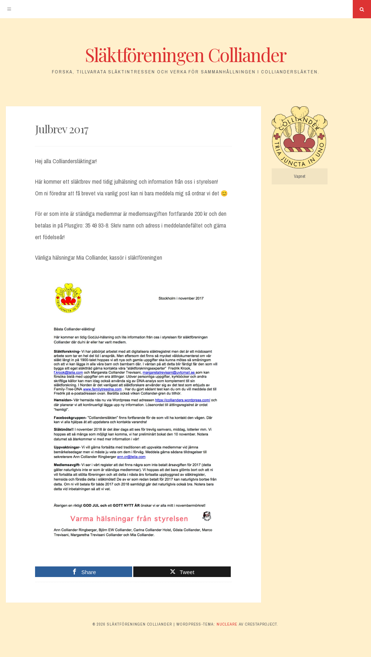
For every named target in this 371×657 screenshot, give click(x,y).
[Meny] (9, 9)
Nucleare (227, 624)
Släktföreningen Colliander (185, 54)
